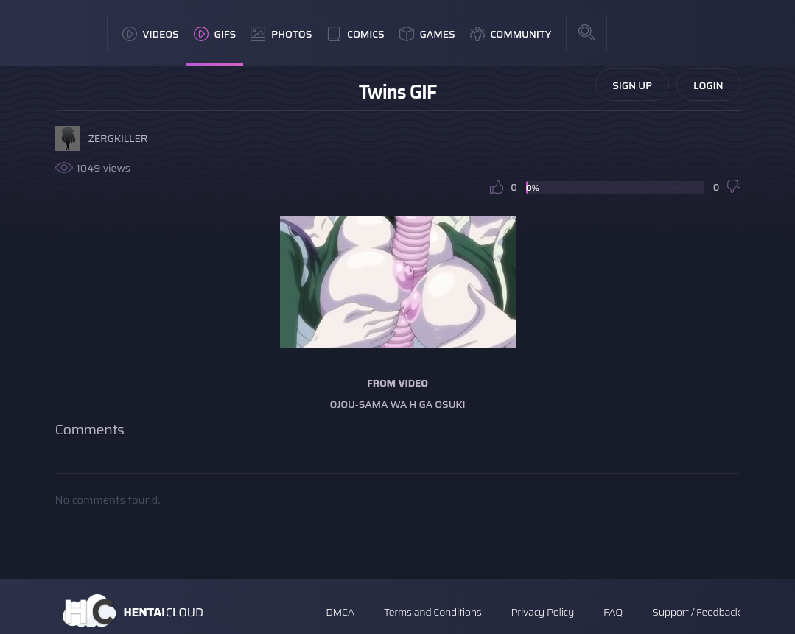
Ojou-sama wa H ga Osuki (397, 404)
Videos (150, 34)
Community (511, 34)
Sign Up (632, 85)
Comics (355, 34)
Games (427, 34)
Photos (281, 34)
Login (708, 85)
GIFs (215, 34)
